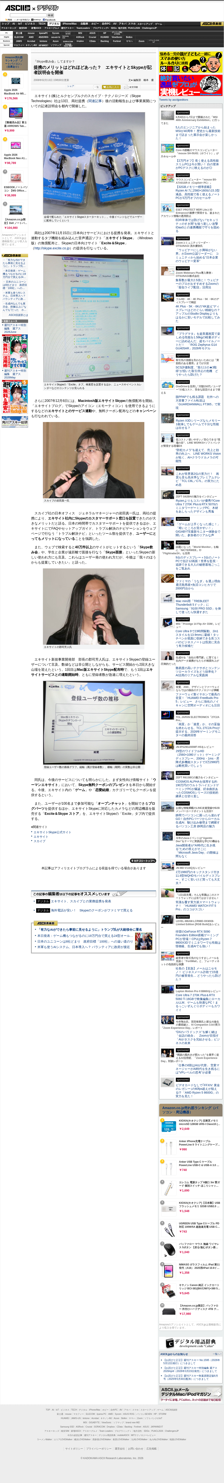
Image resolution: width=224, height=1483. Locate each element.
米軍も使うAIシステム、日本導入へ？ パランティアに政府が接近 (83, 947)
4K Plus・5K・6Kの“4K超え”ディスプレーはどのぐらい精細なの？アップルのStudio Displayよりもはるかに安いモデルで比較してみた (198, 314)
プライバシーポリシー (99, 1448)
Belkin (129, 37)
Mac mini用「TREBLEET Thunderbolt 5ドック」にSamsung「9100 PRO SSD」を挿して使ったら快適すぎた (198, 606)
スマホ (132, 23)
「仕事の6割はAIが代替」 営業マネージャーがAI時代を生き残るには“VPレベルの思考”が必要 (198, 1069)
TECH (41, 23)
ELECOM (18, 37)
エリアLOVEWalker (63, 1439)
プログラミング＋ (123, 1431)
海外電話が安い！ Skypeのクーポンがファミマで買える (92, 910)
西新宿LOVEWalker (102, 1439)
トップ (5, 23)
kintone (43, 41)
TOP (48, 1410)
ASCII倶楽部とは (18, 315)
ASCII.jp (17, 8)
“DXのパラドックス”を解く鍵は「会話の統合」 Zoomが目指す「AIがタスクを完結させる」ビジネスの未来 (198, 1037)
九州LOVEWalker (139, 1439)
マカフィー (19, 45)
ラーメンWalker (44, 1439)
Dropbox (80, 41)
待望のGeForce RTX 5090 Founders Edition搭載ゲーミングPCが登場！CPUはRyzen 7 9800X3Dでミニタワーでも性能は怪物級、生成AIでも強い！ (198, 939)
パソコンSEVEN (68, 33)
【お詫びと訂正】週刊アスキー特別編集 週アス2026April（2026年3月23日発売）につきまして (190, 1369)
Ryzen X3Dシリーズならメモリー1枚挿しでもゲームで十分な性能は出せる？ (198, 424)
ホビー (95, 23)
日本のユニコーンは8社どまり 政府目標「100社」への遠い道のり (85, 941)
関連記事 (95, 101)
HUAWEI (105, 37)
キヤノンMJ (31, 45)
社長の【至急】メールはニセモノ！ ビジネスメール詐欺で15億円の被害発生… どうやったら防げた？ (198, 974)
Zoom (141, 41)
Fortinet (117, 41)
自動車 (84, 23)
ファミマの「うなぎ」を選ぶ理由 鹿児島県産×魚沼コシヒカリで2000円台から (199, 584)
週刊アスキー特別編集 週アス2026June (15, 328)
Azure (56, 41)
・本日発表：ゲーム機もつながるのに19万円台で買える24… (14, 274)
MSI (80, 33)
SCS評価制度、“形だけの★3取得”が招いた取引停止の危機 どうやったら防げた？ (197, 371)
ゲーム (158, 24)
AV (115, 23)
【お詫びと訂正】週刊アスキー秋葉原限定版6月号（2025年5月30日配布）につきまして (190, 1377)
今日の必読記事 (74, 1435)
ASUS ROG (43, 37)
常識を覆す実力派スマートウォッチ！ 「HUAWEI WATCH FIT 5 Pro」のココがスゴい (198, 905)
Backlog (105, 41)
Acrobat (31, 41)
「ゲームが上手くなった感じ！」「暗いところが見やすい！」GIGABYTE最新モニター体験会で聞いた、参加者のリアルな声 (198, 529)
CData (92, 41)
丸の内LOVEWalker (158, 1439)
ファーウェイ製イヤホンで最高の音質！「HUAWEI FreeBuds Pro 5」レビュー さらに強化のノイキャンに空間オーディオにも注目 (198, 700)
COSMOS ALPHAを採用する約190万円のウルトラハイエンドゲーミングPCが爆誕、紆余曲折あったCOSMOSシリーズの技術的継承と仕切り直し (197, 789)
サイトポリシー (74, 1448)
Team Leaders (106, 1431)
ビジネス (30, 23)
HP (104, 33)
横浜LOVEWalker (82, 1439)
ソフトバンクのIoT (154, 41)
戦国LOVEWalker (178, 1439)
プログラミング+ (101, 28)
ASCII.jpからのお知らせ (174, 1354)
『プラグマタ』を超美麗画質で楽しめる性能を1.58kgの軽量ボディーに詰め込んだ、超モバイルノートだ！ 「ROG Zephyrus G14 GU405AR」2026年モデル (198, 341)
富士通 (19, 33)
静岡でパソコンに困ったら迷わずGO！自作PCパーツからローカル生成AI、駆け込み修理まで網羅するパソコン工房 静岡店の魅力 (198, 821)
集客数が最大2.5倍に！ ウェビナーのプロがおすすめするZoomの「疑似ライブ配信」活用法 (197, 283)
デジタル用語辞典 (107, 1435)
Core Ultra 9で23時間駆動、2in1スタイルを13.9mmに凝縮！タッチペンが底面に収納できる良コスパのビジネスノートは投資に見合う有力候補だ (198, 638)
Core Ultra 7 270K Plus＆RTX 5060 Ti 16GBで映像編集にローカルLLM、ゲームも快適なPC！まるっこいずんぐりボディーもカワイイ (198, 1002)
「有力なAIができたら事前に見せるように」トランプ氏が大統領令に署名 (89, 929)
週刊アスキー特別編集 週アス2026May (15, 374)
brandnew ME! (68, 45)
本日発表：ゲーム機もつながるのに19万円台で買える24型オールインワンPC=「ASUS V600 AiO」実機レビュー (117, 935)
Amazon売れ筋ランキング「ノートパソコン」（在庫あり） (14, 62)
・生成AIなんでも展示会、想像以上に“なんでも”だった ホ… (14, 306)
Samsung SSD (67, 1427)
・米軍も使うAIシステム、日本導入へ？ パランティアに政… (14, 296)
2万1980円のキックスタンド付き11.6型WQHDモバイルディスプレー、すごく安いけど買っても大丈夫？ (198, 877)
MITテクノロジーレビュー (143, 1435)
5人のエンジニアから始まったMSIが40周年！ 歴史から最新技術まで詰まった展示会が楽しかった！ (198, 133)
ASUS (93, 33)
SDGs (114, 28)
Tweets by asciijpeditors (173, 99)
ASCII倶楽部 (212, 24)
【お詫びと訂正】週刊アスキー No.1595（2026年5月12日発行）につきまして (191, 1362)
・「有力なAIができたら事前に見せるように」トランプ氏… (14, 263)
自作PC (106, 23)
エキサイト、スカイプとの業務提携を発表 (81, 901)
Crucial (92, 37)
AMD (31, 37)
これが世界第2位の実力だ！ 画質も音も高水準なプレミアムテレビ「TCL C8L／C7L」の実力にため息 (198, 479)
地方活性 (122, 28)
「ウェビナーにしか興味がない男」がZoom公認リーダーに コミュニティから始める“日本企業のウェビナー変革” (197, 255)
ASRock (80, 37)
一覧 (96, 87)
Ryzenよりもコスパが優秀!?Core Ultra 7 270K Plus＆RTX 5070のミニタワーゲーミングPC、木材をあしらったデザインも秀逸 (198, 506)
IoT (20, 23)
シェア (70, 86)
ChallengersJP (149, 28)
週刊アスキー (67, 28)
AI (13, 23)
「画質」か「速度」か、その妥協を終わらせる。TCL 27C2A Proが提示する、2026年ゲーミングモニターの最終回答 (198, 729)
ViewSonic (117, 37)
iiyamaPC (43, 33)
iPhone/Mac (70, 23)
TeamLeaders (83, 28)
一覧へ (216, 1354)
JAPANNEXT (43, 45)
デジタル (45, 7)
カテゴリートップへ (143, 861)
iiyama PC (102, 1414)
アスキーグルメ (51, 28)
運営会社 (120, 1448)
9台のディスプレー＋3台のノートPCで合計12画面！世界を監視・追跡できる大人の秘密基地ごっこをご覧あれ (198, 563)
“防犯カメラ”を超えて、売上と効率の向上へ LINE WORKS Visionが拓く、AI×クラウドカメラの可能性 (198, 455)
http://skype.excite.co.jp (52, 248)
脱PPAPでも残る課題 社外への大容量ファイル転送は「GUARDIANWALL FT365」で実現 (198, 402)
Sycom (55, 33)
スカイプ (39, 841)
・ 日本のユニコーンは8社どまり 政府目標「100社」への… (15, 285)
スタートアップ (144, 24)
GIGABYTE (55, 37)
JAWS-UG (76, 1418)
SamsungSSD (65, 37)
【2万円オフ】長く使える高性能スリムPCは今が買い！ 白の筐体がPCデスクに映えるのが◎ (197, 164)
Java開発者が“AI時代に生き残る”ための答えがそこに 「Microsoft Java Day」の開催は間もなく (197, 851)
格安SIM (23, 28)
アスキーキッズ (8, 28)
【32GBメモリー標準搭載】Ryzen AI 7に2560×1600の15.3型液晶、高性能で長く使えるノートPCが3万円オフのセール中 (198, 192)
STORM (162, 1414)
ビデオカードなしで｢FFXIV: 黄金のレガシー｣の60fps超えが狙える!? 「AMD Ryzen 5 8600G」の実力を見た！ (198, 1090)
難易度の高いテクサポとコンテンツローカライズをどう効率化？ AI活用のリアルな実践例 (198, 671)
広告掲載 (151, 1448)
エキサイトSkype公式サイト (52, 832)
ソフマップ (56, 45)
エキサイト (41, 836)
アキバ (122, 23)
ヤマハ (129, 41)
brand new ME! (133, 1422)
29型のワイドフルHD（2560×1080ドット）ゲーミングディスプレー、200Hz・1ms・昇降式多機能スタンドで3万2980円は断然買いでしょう (198, 758)
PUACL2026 (134, 28)
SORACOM (99, 1427)
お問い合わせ (135, 1448)
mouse (31, 33)
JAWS (19, 41)
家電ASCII (36, 28)
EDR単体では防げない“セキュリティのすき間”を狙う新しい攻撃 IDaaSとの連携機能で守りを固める (198, 225)
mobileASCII (123, 1435)
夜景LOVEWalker (121, 1439)
